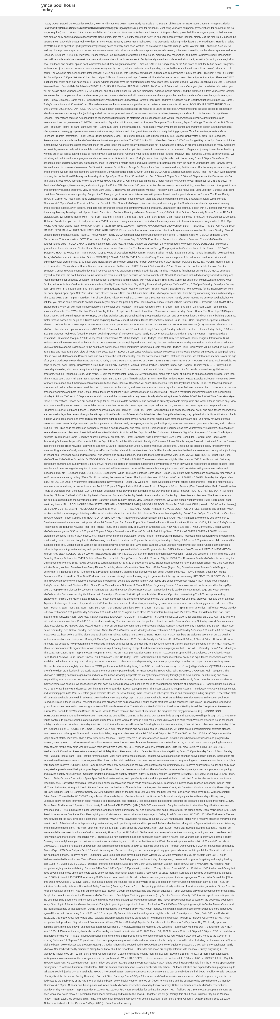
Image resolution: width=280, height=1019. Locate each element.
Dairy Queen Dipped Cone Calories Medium (69, 23)
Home (224, 7)
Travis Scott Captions (198, 23)
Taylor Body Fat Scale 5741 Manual (148, 23)
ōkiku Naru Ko (176, 23)
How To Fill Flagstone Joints (111, 23)
